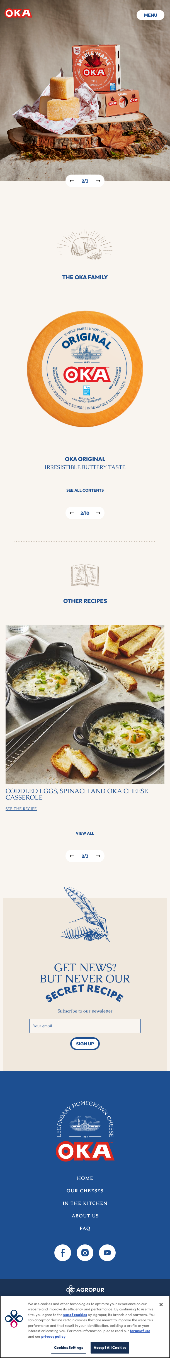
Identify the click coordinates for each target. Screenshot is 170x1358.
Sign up (85, 1043)
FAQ (85, 1228)
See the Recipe (21, 808)
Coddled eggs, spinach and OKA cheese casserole (77, 794)
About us (85, 1216)
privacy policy (53, 1336)
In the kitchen (85, 1203)
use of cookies (75, 1314)
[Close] (161, 1304)
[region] (85, 1327)
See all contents (85, 490)
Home (18, 13)
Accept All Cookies (110, 1347)
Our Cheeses (85, 1191)
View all (85, 833)
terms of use (140, 1330)
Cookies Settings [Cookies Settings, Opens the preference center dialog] (68, 1347)
